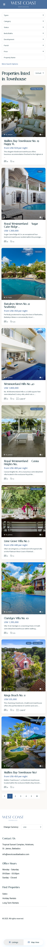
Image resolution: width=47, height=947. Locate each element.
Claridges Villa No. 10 (16, 618)
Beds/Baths (8, 33)
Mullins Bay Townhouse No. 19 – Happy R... (22, 142)
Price (6, 51)
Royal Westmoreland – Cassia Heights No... (21, 463)
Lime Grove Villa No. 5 (16, 541)
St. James (9, 134)
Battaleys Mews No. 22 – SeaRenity (18, 305)
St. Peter (9, 297)
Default (38, 73)
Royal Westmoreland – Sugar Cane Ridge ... (21, 225)
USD (24, 827)
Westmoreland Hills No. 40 (19, 384)
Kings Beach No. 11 (15, 695)
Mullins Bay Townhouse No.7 (20, 772)
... (4, 157)
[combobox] (23, 15)
